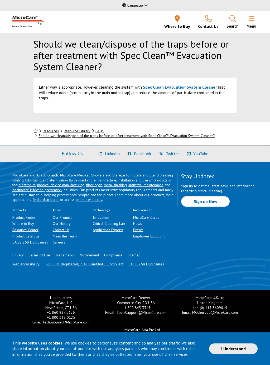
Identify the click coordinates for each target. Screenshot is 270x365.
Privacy (18, 255)
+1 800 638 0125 (61, 317)
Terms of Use (39, 255)
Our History (62, 223)
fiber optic (94, 184)
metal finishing (115, 184)
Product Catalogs (25, 236)
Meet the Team (65, 236)
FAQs (99, 131)
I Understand (233, 348)
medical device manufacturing (60, 184)
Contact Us (61, 229)
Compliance (113, 255)
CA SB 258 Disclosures (30, 242)
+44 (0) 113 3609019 (210, 307)
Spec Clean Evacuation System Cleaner (180, 87)
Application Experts (108, 229)
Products (19, 210)
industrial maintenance (145, 184)
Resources (51, 131)
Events (138, 229)
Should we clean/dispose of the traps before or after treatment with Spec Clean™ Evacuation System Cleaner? (126, 135)
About (57, 210)
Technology (101, 210)
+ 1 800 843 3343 (136, 307)
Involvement (142, 210)
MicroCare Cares (146, 217)
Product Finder (24, 217)
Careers (59, 242)
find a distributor (46, 199)
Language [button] (132, 5)
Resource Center (25, 229)
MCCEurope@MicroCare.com (215, 312)
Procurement (89, 255)
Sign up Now (205, 201)
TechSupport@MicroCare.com (66, 322)
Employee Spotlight (149, 236)
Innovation (101, 217)
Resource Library (77, 131)
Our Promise (63, 217)
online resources (89, 199)
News (137, 223)
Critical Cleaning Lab (109, 223)
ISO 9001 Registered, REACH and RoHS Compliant (84, 264)
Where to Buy (23, 223)
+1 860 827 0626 (61, 312)
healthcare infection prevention (37, 189)
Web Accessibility (26, 264)
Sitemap (134, 255)
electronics (27, 184)
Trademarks (64, 255)
